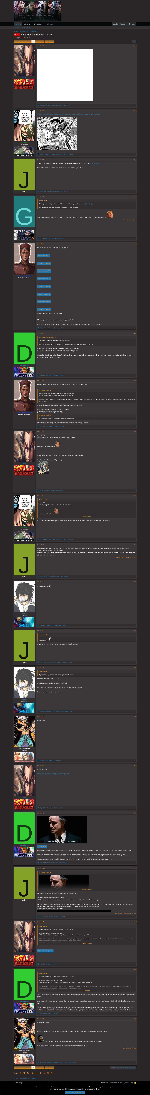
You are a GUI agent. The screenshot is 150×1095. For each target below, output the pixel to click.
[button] (32, 24)
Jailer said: (42, 200)
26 (36, 41)
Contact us (104, 1083)
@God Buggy (96, 163)
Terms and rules (114, 1083)
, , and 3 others (54, 328)
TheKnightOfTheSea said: (47, 337)
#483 (133, 160)
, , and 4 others (51, 760)
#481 (133, 45)
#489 (133, 495)
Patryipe (17, 37)
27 (39, 41)
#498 (133, 922)
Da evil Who (25, 365)
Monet (25, 77)
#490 (133, 545)
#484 (133, 196)
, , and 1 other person (57, 154)
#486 (133, 333)
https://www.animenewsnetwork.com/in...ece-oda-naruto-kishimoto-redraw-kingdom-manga (69, 114)
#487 (133, 381)
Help (131, 1083)
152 (46, 41)
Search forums (26, 27)
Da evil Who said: (44, 390)
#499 (133, 969)
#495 (133, 766)
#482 (133, 110)
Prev (16, 41)
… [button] (23, 41)
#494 (133, 716)
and (49, 964)
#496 (133, 813)
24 (30, 41)
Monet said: (42, 500)
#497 (133, 868)
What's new (38, 24)
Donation (27, 24)
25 (33, 41)
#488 (133, 431)
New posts (17, 27)
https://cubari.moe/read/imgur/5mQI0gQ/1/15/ (54, 774)
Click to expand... (87, 516)
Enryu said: (42, 635)
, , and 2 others (55, 105)
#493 (133, 667)
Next (51, 41)
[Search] (131, 24)
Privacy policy (124, 1083)
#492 (133, 630)
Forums (18, 24)
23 (26, 41)
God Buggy (25, 228)
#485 (133, 244)
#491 (133, 581)
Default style (18, 1083)
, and (55, 191)
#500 (133, 1019)
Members (49, 24)
